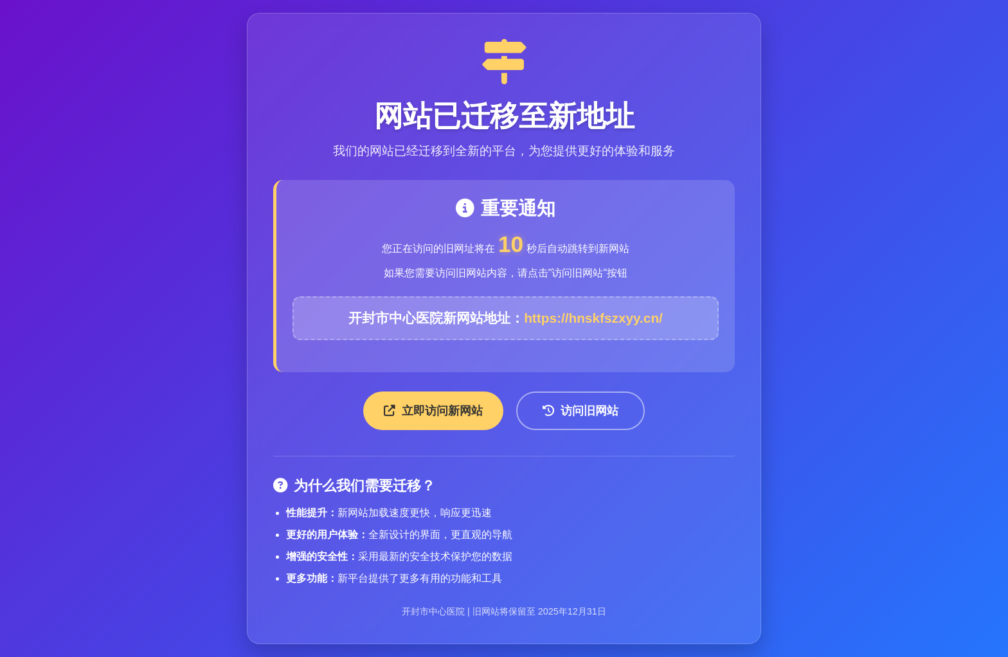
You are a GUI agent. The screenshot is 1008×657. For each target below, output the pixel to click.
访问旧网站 (580, 410)
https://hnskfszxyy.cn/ (593, 317)
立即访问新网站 (433, 410)
